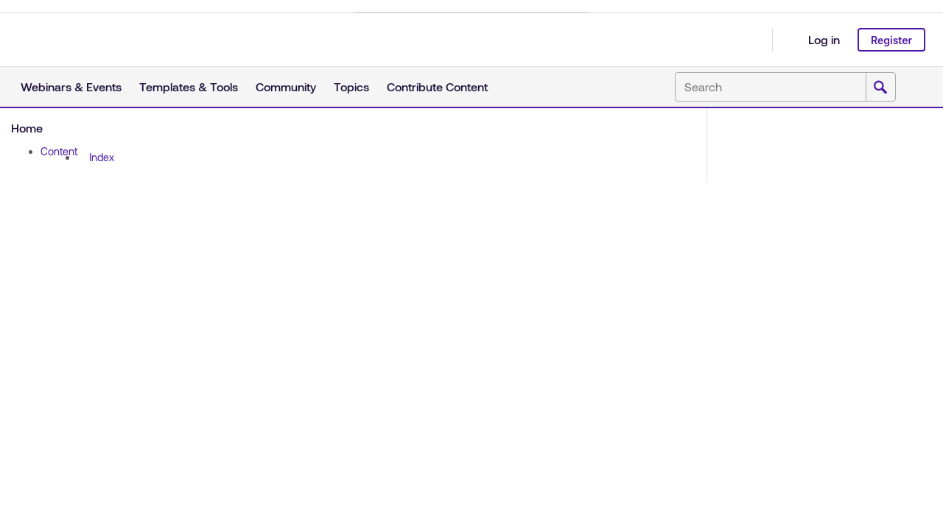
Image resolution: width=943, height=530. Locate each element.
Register (891, 40)
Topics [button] (351, 86)
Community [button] (286, 86)
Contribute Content (437, 86)
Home (27, 128)
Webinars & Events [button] (71, 86)
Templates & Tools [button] (188, 86)
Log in (824, 39)
